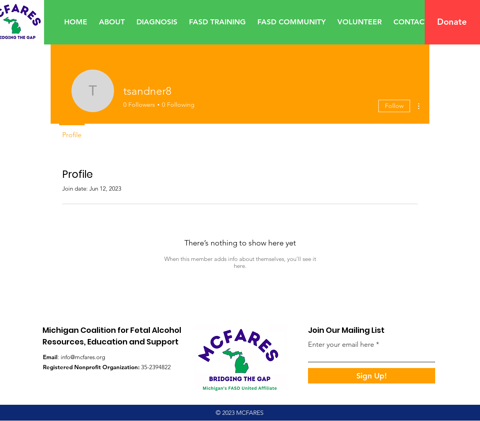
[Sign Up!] (371, 376)
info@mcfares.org (83, 357)
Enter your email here (341, 344)
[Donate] (452, 22)
